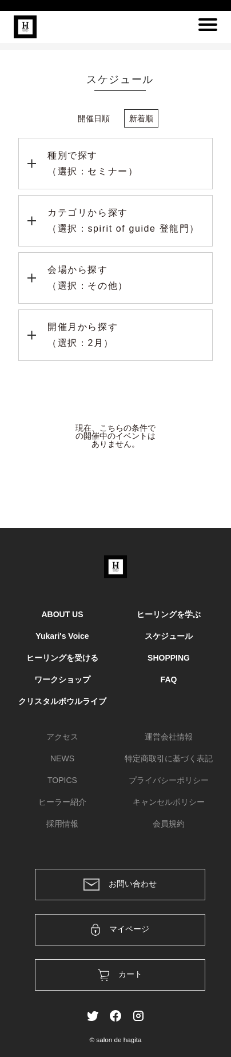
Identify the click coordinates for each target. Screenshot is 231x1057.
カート (120, 975)
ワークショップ (62, 679)
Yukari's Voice (62, 636)
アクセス (62, 737)
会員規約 (169, 824)
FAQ (169, 679)
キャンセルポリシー (169, 802)
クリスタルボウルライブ (62, 701)
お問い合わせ (120, 885)
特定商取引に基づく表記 (169, 758)
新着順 (141, 118)
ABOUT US (62, 614)
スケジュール (169, 636)
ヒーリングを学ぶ (169, 614)
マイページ (120, 930)
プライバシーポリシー (169, 780)
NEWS (62, 758)
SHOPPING (169, 658)
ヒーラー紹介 (62, 802)
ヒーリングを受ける (62, 658)
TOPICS (62, 780)
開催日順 (94, 118)
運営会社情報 (169, 737)
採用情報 (62, 824)
